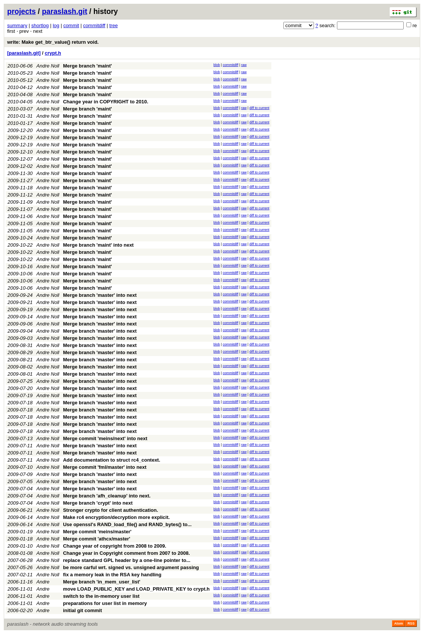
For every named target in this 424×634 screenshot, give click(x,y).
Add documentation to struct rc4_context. (111, 460)
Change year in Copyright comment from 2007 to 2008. (126, 553)
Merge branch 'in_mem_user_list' (101, 582)
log (56, 25)
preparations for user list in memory (105, 603)
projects (21, 11)
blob (216, 65)
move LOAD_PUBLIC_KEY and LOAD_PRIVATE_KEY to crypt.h (136, 589)
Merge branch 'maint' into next (98, 245)
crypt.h (53, 53)
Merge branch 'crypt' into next (98, 503)
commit (71, 25)
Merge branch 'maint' (87, 66)
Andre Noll (48, 66)
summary (17, 25)
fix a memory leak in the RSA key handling (112, 574)
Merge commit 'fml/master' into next (104, 467)
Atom (398, 623)
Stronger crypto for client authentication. (110, 510)
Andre (43, 582)
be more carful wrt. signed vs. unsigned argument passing (131, 567)
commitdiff (94, 25)
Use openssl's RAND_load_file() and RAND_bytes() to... (127, 524)
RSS (411, 623)
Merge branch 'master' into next (99, 295)
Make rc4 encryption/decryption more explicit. (116, 517)
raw (244, 65)
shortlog (40, 25)
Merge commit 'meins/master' (97, 531)
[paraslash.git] (24, 53)
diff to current (259, 108)
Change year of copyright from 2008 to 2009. (114, 546)
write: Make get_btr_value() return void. (53, 42)
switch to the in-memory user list (101, 596)
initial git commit (82, 610)
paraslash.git (64, 11)
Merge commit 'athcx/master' (96, 539)
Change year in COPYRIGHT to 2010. (105, 101)
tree (113, 25)
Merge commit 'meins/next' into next (105, 438)
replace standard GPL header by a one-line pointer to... (126, 560)
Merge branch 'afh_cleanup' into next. (106, 496)
